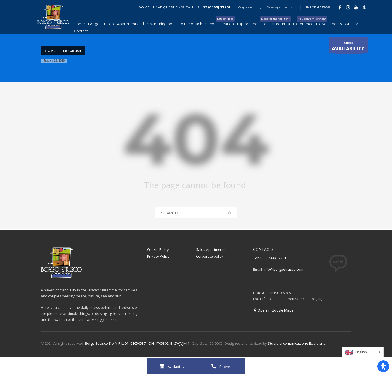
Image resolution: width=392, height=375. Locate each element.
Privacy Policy (158, 256)
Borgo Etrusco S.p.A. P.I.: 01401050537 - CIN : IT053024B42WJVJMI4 (137, 343)
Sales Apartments (279, 7)
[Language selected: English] (363, 352)
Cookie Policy (158, 249)
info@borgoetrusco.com (283, 269)
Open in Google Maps (273, 310)
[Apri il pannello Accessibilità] (383, 366)
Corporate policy (249, 7)
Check (348, 47)
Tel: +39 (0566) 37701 (269, 257)
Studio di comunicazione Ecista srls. (297, 343)
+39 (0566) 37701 (215, 7)
